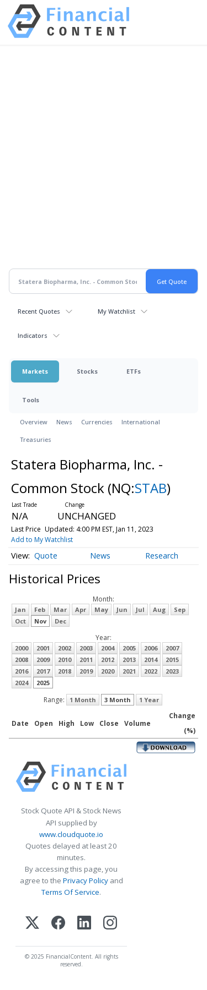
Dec (60, 621)
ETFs (133, 371)
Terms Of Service (70, 892)
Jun (122, 609)
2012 (107, 659)
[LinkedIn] (84, 923)
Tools (30, 400)
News (64, 422)
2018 (64, 671)
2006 (150, 648)
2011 (86, 659)
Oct (20, 621)
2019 (86, 671)
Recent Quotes (39, 311)
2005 (129, 648)
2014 (150, 659)
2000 (21, 648)
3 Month (117, 700)
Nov (40, 621)
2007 (172, 648)
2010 (64, 659)
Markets (35, 371)
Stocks (87, 371)
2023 (172, 671)
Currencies (97, 422)
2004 (107, 648)
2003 (86, 648)
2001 (43, 648)
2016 (21, 671)
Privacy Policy (85, 880)
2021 (129, 671)
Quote (45, 555)
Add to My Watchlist (42, 539)
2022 (150, 671)
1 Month (83, 700)
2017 (43, 671)
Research (161, 555)
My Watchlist (116, 311)
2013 (129, 659)
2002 (64, 648)
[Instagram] (110, 923)
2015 (172, 659)
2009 (43, 659)
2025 (43, 683)
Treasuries (35, 439)
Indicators (32, 335)
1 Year (149, 700)
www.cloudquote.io (71, 834)
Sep (179, 609)
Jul (140, 609)
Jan (20, 609)
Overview (33, 422)
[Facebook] (58, 923)
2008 (21, 659)
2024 (21, 683)
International (140, 422)
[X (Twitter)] (32, 923)
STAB (151, 488)
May (101, 609)
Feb (39, 609)
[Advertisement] (103, 164)
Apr (80, 609)
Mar (60, 609)
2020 (107, 671)
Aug (159, 609)
